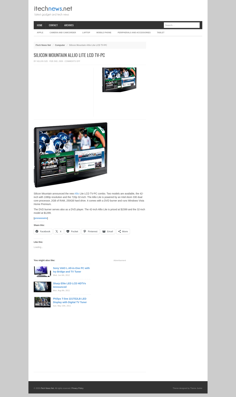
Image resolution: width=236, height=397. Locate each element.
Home (39, 25)
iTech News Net (43, 45)
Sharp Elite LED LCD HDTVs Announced (69, 285)
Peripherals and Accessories (134, 32)
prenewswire (40, 218)
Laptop (86, 32)
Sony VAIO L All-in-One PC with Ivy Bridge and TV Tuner (71, 270)
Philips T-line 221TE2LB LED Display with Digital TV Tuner (70, 300)
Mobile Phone (103, 32)
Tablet (161, 32)
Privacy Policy (77, 388)
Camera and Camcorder (63, 32)
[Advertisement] (138, 10)
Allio (76, 193)
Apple (40, 32)
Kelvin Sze (42, 61)
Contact (53, 25)
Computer (60, 45)
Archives (69, 25)
